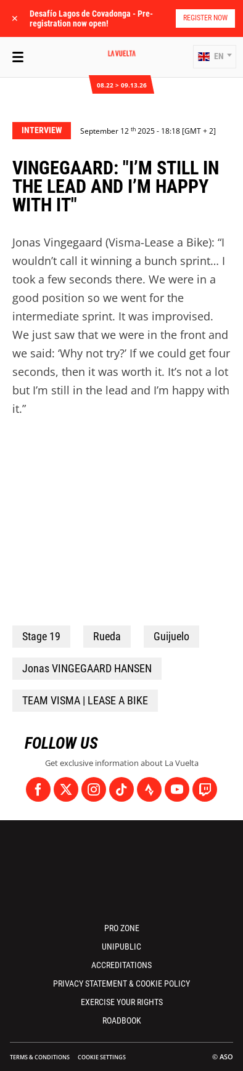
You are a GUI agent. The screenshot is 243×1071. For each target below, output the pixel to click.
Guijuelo (171, 636)
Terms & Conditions (40, 1057)
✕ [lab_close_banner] (15, 18)
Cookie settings (102, 1057)
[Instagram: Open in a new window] (93, 789)
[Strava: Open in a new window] (149, 789)
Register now (205, 18)
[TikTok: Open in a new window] (121, 789)
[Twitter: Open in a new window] (66, 789)
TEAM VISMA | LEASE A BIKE (85, 700)
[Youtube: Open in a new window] (177, 789)
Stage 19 (41, 636)
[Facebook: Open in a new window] (38, 789)
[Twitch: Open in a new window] (204, 789)
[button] (214, 56)
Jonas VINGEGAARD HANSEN (87, 668)
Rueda (107, 636)
